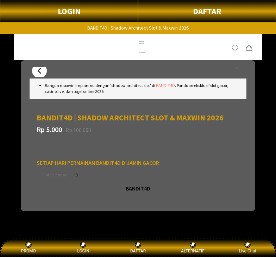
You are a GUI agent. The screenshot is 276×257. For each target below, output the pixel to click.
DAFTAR (207, 11)
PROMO (28, 247)
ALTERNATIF (193, 247)
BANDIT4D (165, 85)
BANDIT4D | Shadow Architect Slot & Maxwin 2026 (138, 28)
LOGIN (69, 11)
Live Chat (247, 247)
